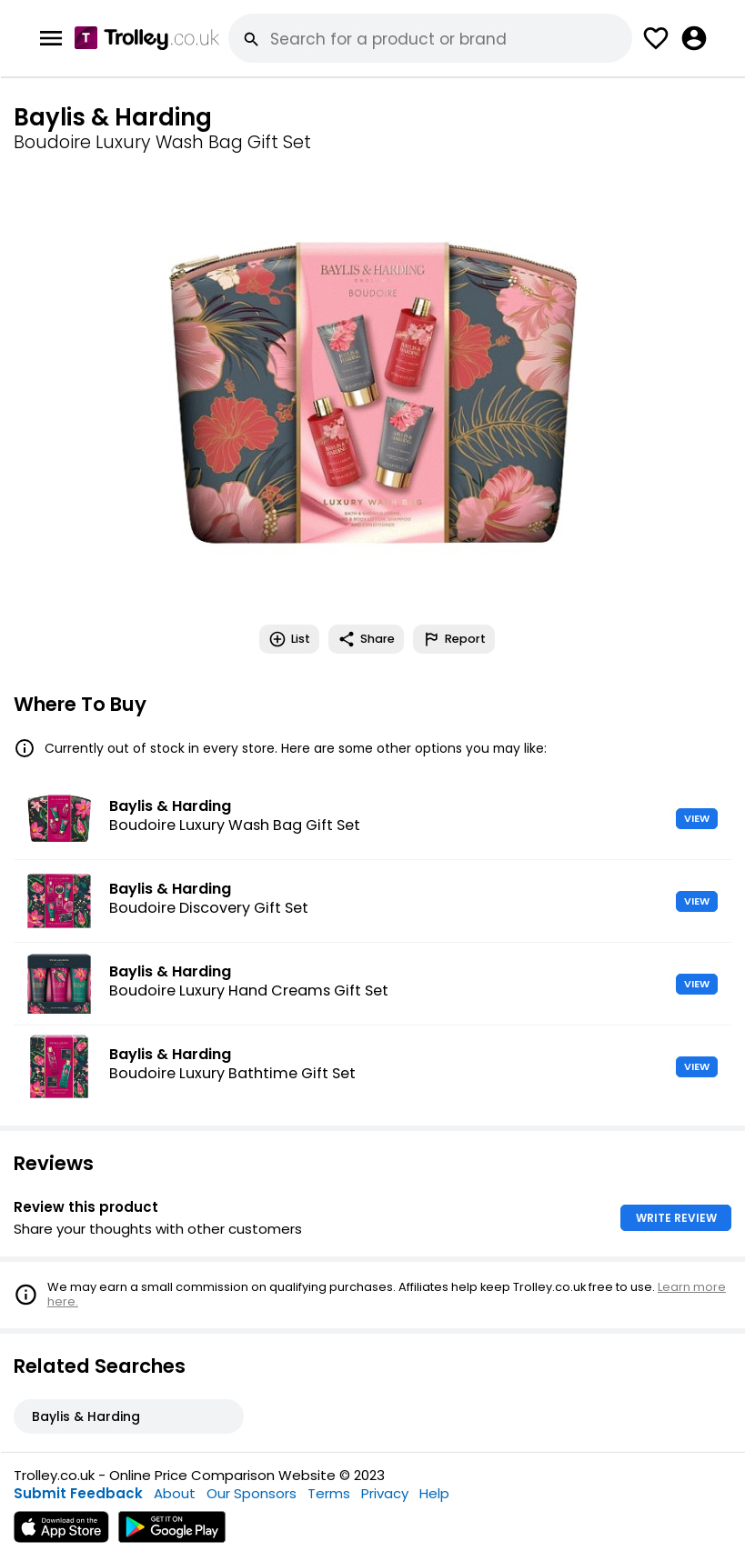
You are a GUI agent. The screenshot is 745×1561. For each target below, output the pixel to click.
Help (434, 1493)
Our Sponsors (251, 1493)
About (175, 1493)
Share (366, 639)
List (289, 639)
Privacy (384, 1493)
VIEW (697, 818)
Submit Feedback (78, 1493)
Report (454, 639)
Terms (328, 1493)
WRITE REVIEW (676, 1218)
